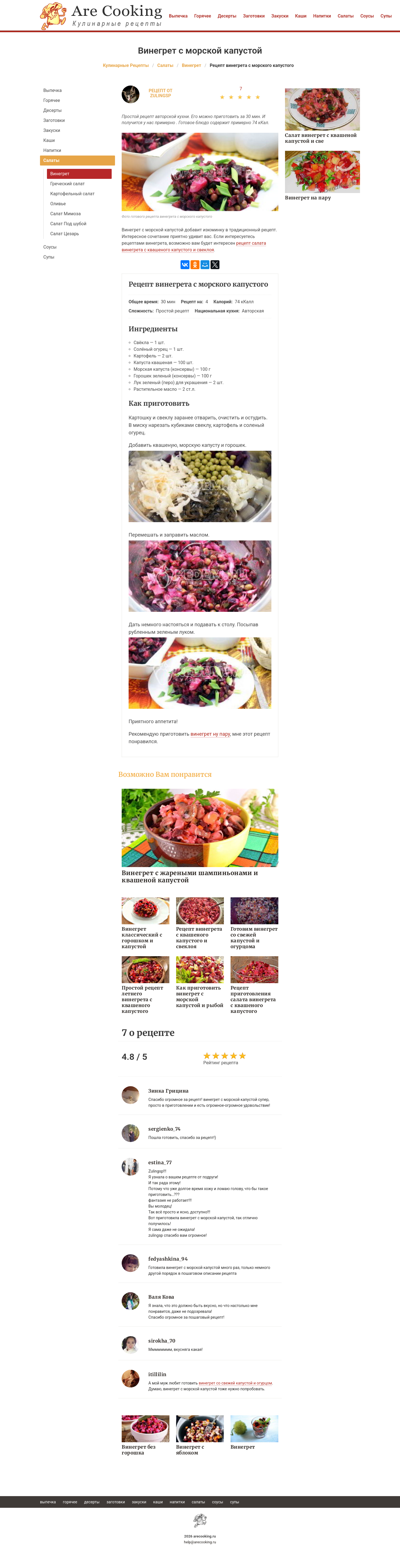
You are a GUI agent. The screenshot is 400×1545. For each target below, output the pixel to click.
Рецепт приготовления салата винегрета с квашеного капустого (253, 999)
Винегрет (59, 173)
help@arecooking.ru (200, 1542)
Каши (300, 16)
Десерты (227, 16)
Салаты (346, 16)
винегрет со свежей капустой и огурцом (235, 1383)
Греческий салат (67, 183)
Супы (386, 16)
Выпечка (178, 16)
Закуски (280, 16)
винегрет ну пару (210, 734)
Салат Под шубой (68, 223)
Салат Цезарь (64, 233)
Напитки (322, 16)
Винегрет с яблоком (190, 1450)
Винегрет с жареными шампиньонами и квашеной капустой (190, 876)
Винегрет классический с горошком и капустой (142, 938)
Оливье (58, 203)
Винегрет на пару (308, 198)
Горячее (202, 16)
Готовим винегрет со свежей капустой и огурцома (254, 938)
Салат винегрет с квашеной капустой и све (321, 138)
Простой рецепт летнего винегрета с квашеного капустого (142, 999)
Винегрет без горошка (139, 1450)
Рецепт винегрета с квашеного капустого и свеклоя (199, 938)
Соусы (367, 16)
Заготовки (254, 16)
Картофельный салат (72, 193)
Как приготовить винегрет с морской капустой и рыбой (200, 996)
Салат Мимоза (65, 213)
